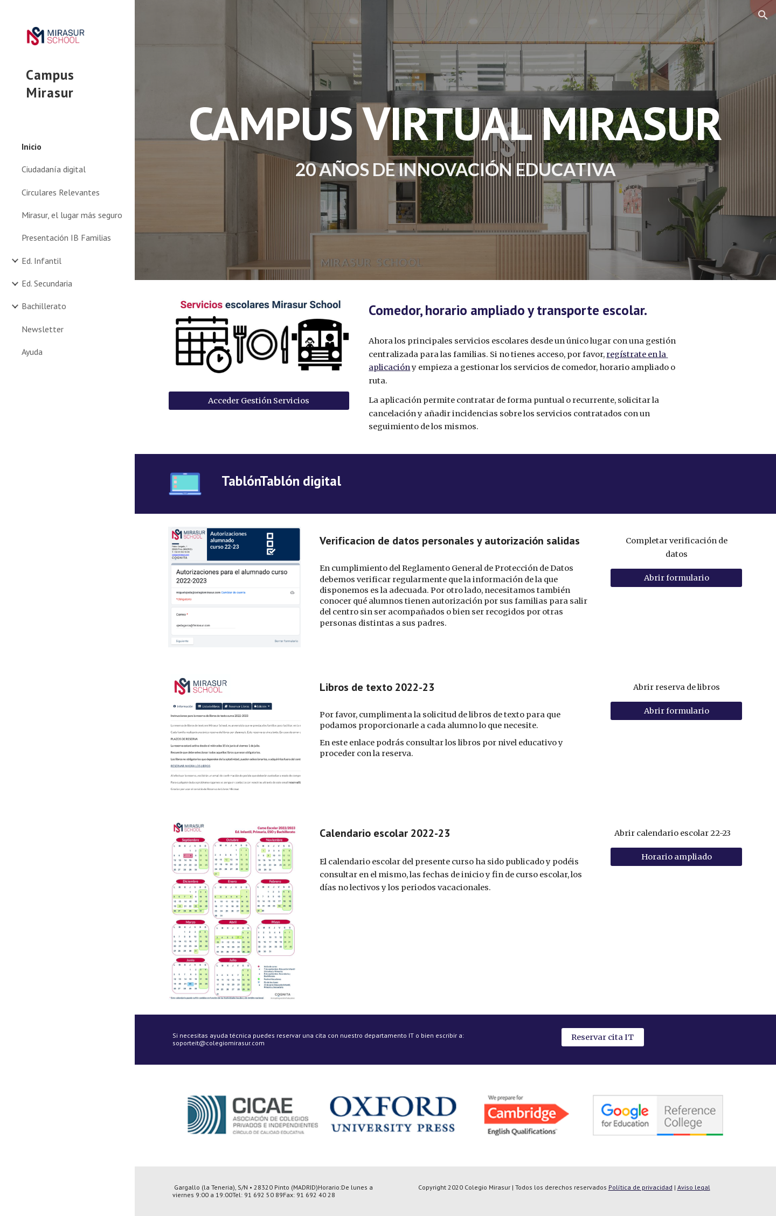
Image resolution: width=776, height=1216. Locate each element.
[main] (455, 140)
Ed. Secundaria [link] (47, 283)
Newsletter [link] (43, 329)
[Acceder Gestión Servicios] (259, 400)
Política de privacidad (640, 1187)
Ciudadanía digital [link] (54, 169)
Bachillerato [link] (44, 305)
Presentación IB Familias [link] (66, 237)
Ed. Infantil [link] (41, 260)
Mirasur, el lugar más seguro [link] (72, 214)
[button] (763, 15)
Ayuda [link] (32, 351)
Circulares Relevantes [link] (61, 192)
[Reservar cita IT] (603, 1037)
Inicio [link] (31, 146)
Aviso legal (693, 1187)
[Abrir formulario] (676, 578)
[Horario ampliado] (676, 856)
